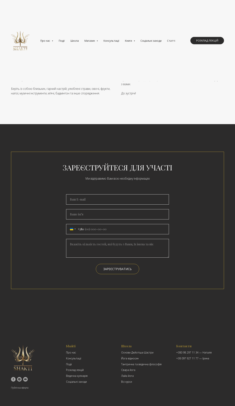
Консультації (111, 40)
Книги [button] (129, 40)
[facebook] (13, 379)
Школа (74, 40)
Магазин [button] (90, 40)
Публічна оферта (19, 387)
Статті (171, 40)
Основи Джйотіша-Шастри (137, 352)
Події (62, 40)
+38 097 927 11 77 (187, 358)
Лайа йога (127, 376)
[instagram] (19, 379)
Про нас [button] (45, 40)
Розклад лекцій (75, 370)
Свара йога (128, 370)
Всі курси (126, 381)
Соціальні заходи (151, 40)
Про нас (71, 352)
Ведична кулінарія (77, 376)
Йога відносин (130, 358)
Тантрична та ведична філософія (141, 364)
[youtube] (25, 379)
